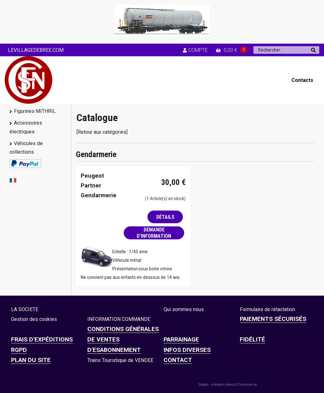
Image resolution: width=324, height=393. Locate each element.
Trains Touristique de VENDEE (120, 360)
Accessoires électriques (25, 127)
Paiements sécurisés (273, 318)
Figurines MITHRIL (35, 111)
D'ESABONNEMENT (114, 349)
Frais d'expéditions (42, 339)
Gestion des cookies (34, 319)
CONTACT (178, 360)
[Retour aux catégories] (102, 132)
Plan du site (31, 360)
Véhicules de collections (26, 147)
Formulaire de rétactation (267, 309)
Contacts (302, 80)
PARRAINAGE (181, 339)
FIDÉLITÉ (252, 339)
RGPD (19, 349)
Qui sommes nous (184, 309)
